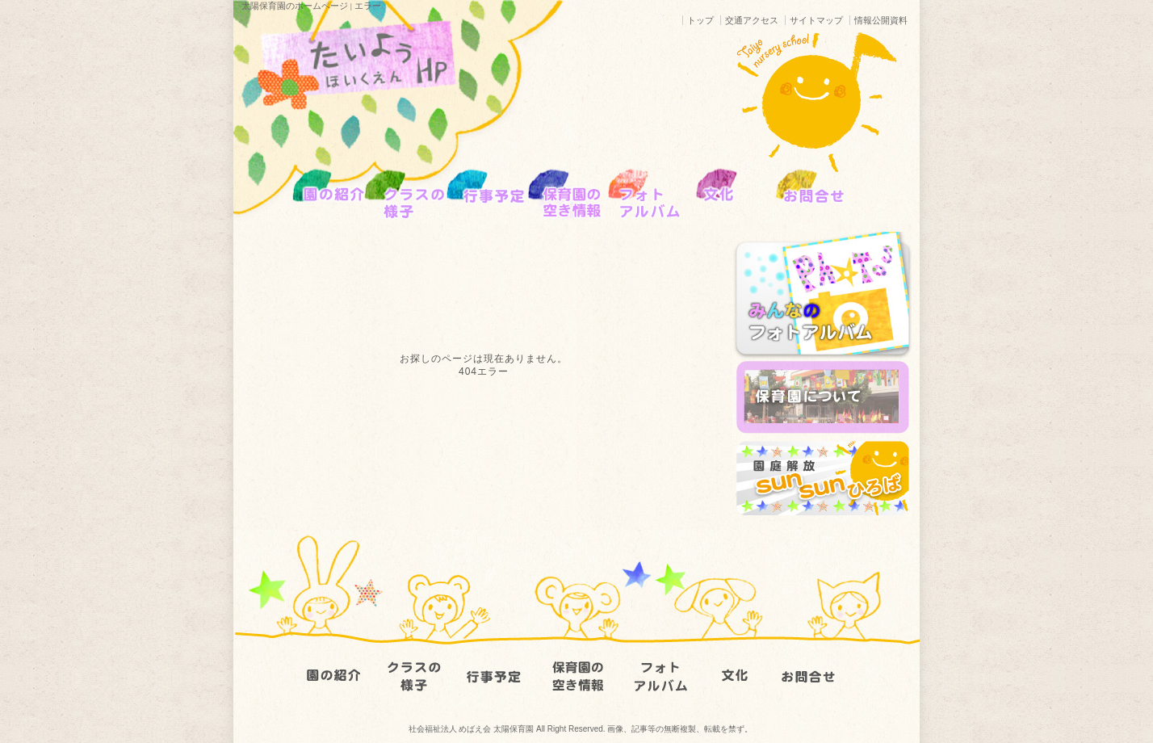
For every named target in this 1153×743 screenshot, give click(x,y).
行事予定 (495, 660)
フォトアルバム (657, 660)
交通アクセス (751, 20)
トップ (700, 20)
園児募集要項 (576, 660)
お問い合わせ (818, 660)
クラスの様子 (415, 660)
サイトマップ (816, 20)
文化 (738, 660)
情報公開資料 (881, 20)
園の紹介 (334, 660)
